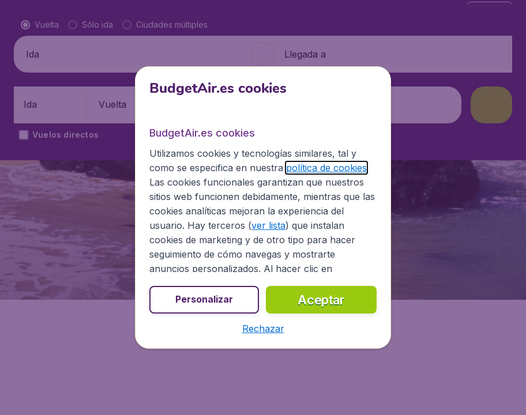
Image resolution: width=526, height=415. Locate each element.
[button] (263, 328)
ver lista (268, 225)
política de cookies (326, 167)
